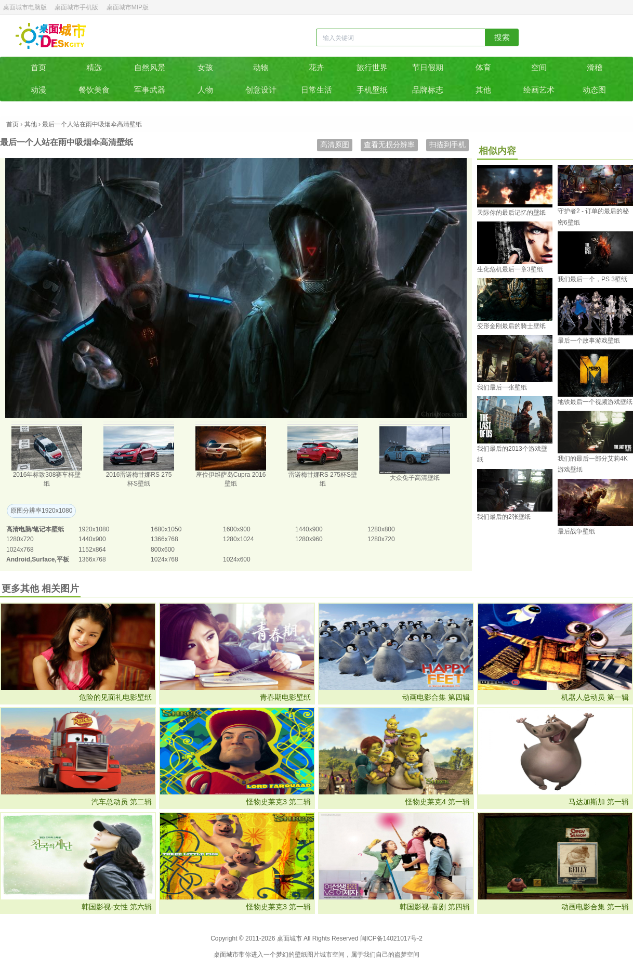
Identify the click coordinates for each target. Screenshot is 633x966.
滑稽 (594, 67)
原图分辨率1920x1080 (41, 510)
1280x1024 (238, 539)
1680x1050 (166, 529)
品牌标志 (427, 89)
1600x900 (236, 529)
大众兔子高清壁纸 (415, 477)
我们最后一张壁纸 (502, 387)
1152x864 (92, 549)
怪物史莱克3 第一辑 (278, 907)
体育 (483, 67)
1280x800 (381, 529)
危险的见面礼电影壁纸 (115, 697)
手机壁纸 (372, 89)
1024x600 (236, 559)
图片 (313, 954)
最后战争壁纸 (576, 531)
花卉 (316, 67)
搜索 (502, 37)
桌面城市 (51, 35)
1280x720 (20, 539)
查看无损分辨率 (389, 144)
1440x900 (309, 529)
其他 (483, 89)
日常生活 (316, 89)
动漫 (38, 89)
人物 (205, 89)
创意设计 (260, 89)
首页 (38, 67)
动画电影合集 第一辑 (595, 907)
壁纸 (301, 954)
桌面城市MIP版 (128, 7)
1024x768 (20, 549)
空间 (539, 67)
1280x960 (309, 539)
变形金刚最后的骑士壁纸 (511, 326)
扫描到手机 (447, 144)
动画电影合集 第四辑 (436, 697)
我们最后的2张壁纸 (504, 516)
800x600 (163, 549)
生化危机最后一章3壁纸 (510, 269)
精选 (94, 67)
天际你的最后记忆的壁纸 (511, 212)
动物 (261, 67)
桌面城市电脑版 (25, 7)
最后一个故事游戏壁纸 (589, 340)
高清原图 (334, 144)
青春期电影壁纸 (285, 697)
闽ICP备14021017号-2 (391, 938)
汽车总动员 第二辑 (121, 802)
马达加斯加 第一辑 (599, 802)
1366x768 (164, 539)
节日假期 (427, 67)
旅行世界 (372, 67)
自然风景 (149, 67)
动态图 (594, 89)
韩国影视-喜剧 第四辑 (435, 907)
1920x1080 (93, 529)
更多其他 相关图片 (40, 588)
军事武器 (149, 89)
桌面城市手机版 (76, 7)
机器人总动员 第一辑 (595, 697)
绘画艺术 (539, 89)
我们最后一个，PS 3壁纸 (592, 279)
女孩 (205, 67)
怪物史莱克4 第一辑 (437, 802)
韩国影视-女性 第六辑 (117, 907)
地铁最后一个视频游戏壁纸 (595, 402)
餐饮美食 (94, 89)
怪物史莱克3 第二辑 (278, 802)
